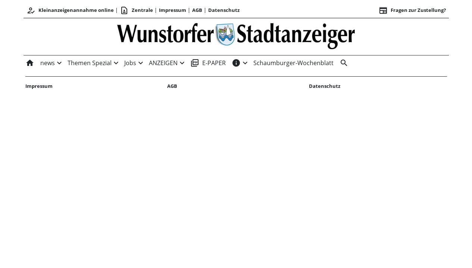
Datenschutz (224, 10)
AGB (197, 10)
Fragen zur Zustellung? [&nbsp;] (412, 10)
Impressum (172, 10)
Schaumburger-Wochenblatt (293, 63)
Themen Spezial (90, 63)
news (47, 63)
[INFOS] (236, 62)
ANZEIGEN (163, 63)
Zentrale (136, 10)
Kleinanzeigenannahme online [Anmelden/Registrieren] (70, 10)
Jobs (130, 63)
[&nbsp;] (342, 62)
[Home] (31, 62)
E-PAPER (208, 62)
